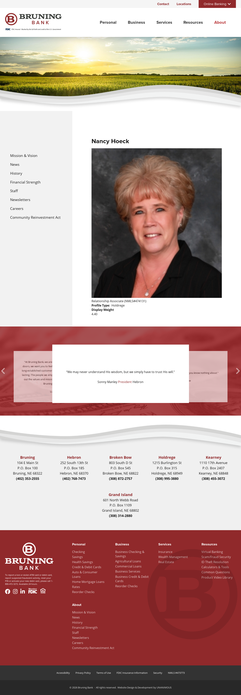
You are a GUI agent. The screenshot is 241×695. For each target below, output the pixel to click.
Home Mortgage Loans (88, 582)
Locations (184, 4)
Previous (3, 371)
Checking (78, 552)
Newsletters (20, 199)
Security (157, 672)
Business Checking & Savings (129, 554)
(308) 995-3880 (166, 478)
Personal (108, 22)
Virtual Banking (212, 552)
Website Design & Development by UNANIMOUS (144, 687)
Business (136, 22)
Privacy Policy (83, 672)
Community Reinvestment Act (35, 217)
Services (164, 22)
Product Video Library (217, 577)
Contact (163, 4)
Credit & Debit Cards (86, 567)
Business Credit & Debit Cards (132, 579)
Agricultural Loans (128, 561)
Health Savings (82, 562)
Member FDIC (32, 591)
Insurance (165, 552)
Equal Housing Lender (42, 591)
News (14, 164)
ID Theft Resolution (215, 562)
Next (238, 371)
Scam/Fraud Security (216, 557)
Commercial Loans (128, 566)
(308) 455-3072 (213, 478)
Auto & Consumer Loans (85, 574)
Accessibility (63, 672)
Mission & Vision (23, 155)
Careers (16, 208)
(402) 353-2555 (27, 478)
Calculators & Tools (215, 567)
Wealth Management (173, 557)
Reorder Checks (83, 592)
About (220, 22)
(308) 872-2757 (120, 478)
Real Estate (166, 562)
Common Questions (215, 572)
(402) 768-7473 (74, 478)
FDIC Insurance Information (132, 672)
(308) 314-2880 (120, 515)
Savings (77, 557)
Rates (76, 587)
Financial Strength (25, 182)
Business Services (127, 571)
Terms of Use (103, 672)
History (16, 173)
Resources (193, 22)
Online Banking (215, 4)
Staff (14, 190)
